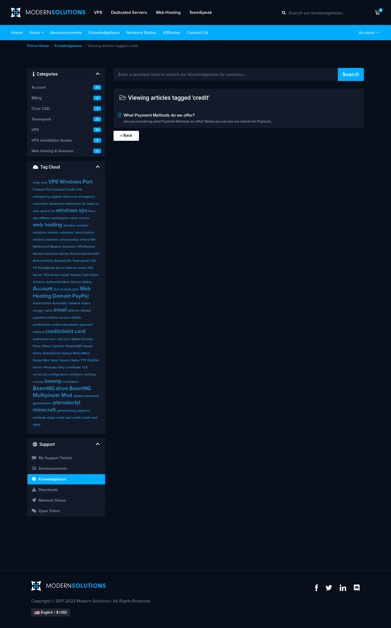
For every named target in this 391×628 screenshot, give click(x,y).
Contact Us (198, 32)
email (60, 310)
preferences (42, 325)
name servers (79, 218)
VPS (98, 12)
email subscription (65, 325)
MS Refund (41, 246)
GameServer (52, 353)
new (44, 182)
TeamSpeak (200, 12)
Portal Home (38, 46)
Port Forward (55, 189)
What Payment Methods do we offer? (239, 119)
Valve (55, 360)
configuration (58, 374)
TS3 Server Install (56, 275)
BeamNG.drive (50, 388)
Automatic (59, 303)
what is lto (47, 211)
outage (38, 310)
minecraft (44, 410)
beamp (53, 381)
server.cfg (40, 374)
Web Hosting (168, 12)
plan (75, 289)
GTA (79, 189)
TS (35, 268)
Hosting (42, 296)
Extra (36, 346)
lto (84, 204)
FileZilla (93, 360)
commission (59, 218)
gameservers (42, 403)
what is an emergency (79, 196)
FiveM (70, 189)
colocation (40, 204)
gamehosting (66, 410)
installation (71, 382)
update (78, 396)
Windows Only (54, 367)
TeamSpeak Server (51, 268)
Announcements (66, 32)
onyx (36, 182)
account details (70, 317)
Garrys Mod (41, 360)
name (48, 310)
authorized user (44, 339)
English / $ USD (50, 612)
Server (37, 367)
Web (85, 288)
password (92, 396)
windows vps (71, 210)
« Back (126, 135)
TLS (84, 367)
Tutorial (75, 275)
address (74, 310)
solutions (67, 232)
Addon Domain (82, 339)
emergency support (47, 196)
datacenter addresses (65, 204)
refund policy (84, 232)
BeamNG (80, 388)
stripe (51, 417)
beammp (38, 382)
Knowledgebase (104, 32)
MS (93, 239)
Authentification (58, 282)
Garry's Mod (71, 353)
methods (39, 417)
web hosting (47, 225)
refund (85, 239)
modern (53, 232)
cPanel (46, 346)
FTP (83, 360)
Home (17, 32)
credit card (89, 417)
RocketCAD (62, 261)
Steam (88, 346)
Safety (87, 282)
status (85, 303)
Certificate (73, 367)
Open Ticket (45, 511)
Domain (61, 296)
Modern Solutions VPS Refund (72, 246)
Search (350, 74)
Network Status (141, 32)
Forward (39, 189)
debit (36, 425)
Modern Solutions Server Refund (57, 254)
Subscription (42, 303)
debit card (63, 417)
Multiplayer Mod (52, 395)
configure (76, 374)
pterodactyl (66, 402)
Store (34, 32)
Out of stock (62, 289)
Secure (76, 282)
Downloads (44, 490)
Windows (70, 182)
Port (87, 182)
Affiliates (171, 32)
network (74, 303)
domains (69, 225)
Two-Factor (90, 275)
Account (367, 32)
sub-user (63, 339)
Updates (58, 346)
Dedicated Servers (129, 12)
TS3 (93, 261)
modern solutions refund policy (56, 239)
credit (76, 417)
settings (90, 374)
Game (37, 353)
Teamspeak (80, 261)
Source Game (70, 360)
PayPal (80, 296)
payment (83, 410)
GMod (85, 353)
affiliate (44, 218)
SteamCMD (74, 346)
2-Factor (39, 282)
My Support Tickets (51, 458)
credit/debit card (65, 331)
